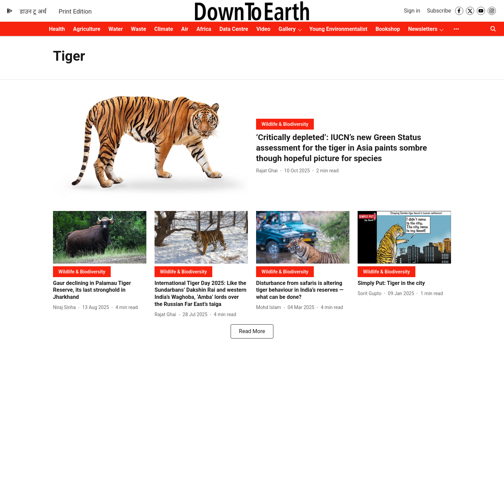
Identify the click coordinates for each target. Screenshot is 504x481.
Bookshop (388, 29)
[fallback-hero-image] (150, 145)
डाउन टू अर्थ (33, 11)
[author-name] (268, 170)
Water (115, 29)
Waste (138, 29)
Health (57, 29)
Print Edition (75, 11)
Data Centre (233, 29)
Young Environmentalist (338, 29)
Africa (203, 29)
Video (263, 29)
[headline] (353, 148)
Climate (163, 29)
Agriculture (86, 29)
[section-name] (285, 124)
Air (184, 29)
